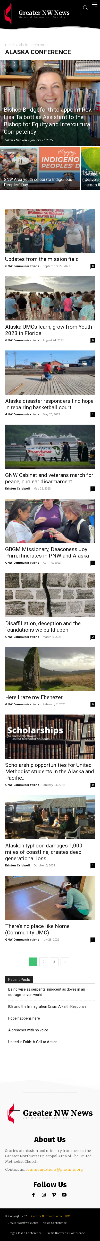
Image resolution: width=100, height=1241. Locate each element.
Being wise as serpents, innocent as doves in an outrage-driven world (46, 992)
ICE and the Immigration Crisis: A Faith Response (47, 1006)
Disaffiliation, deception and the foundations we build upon (43, 626)
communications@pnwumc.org (54, 1169)
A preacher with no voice (28, 1030)
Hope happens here (24, 1018)
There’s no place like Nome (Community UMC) (37, 929)
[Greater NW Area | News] (37, 14)
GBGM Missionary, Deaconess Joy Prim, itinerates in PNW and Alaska (47, 552)
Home (9, 45)
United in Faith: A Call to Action (32, 1042)
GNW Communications (22, 266)
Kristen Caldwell (17, 488)
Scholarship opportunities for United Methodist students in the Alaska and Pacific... (49, 771)
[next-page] (65, 961)
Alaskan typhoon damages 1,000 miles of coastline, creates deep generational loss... (43, 852)
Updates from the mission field (42, 259)
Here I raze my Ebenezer (34, 697)
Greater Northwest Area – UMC (51, 1216)
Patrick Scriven (15, 140)
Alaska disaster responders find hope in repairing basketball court (49, 404)
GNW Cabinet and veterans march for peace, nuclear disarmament (49, 478)
